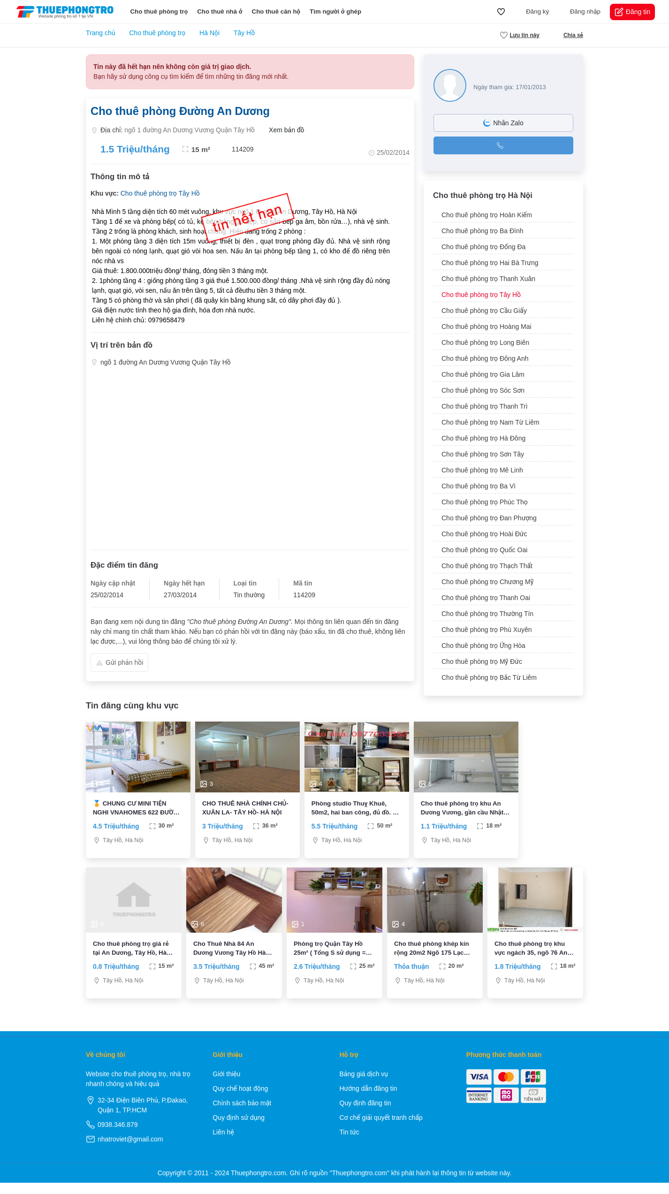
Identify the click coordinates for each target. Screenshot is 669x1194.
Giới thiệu (226, 1085)
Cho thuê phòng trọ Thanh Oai (485, 597)
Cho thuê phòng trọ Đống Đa (483, 247)
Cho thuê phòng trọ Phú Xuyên (486, 629)
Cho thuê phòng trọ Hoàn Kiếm (486, 215)
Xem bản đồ (282, 130)
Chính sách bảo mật (242, 1114)
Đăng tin (632, 12)
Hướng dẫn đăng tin (368, 1099)
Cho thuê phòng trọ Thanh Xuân (488, 278)
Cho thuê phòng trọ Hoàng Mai (486, 326)
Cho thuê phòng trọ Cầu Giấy (484, 310)
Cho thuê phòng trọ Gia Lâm (483, 374)
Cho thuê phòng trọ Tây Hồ (160, 193)
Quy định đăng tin (365, 1114)
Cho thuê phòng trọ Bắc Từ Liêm (489, 677)
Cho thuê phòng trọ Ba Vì (478, 486)
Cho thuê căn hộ (276, 11)
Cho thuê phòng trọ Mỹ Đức (481, 661)
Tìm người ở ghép (335, 11)
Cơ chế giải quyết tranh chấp (381, 1129)
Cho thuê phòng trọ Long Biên (485, 342)
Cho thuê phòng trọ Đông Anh (484, 358)
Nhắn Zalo (503, 123)
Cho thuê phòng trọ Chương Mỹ (487, 582)
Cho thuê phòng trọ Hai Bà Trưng (490, 262)
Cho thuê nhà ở (219, 11)
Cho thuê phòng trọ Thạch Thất (486, 566)
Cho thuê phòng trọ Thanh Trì (484, 406)
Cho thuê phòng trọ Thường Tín (487, 613)
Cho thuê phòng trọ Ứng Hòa (483, 645)
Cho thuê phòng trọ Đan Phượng (489, 518)
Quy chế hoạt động (240, 1099)
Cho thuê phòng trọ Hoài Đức (484, 534)
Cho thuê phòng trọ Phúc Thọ (484, 502)
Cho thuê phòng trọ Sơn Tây (482, 454)
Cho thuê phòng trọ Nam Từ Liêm (490, 422)
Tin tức (349, 1143)
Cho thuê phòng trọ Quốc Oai (484, 550)
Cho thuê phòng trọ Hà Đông (483, 438)
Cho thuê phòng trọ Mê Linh (482, 470)
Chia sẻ (568, 35)
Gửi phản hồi (119, 662)
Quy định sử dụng (239, 1129)
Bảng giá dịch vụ (364, 1085)
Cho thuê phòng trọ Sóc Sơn (483, 390)
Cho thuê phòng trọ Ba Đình (482, 231)
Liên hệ (223, 1143)
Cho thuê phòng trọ (159, 11)
